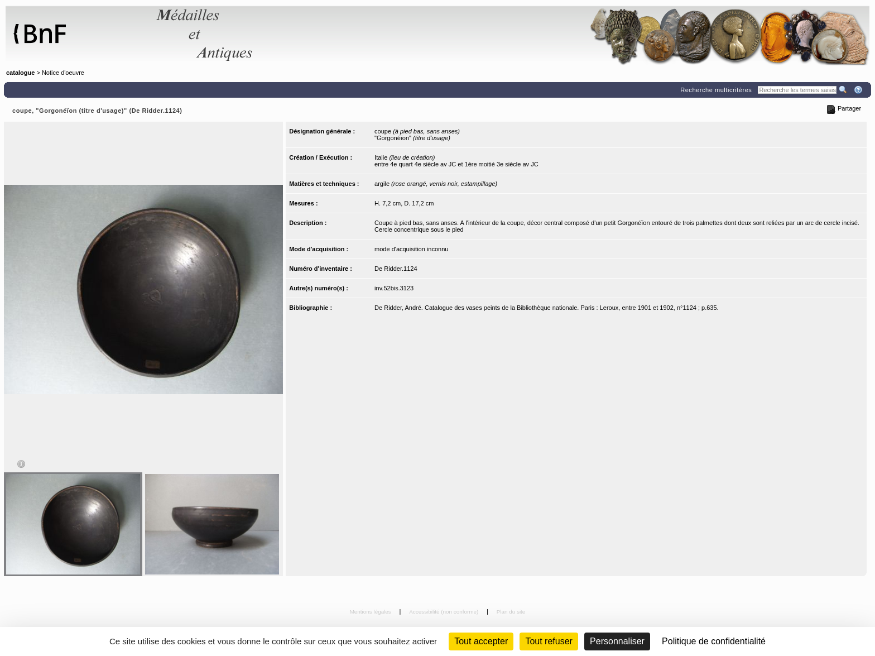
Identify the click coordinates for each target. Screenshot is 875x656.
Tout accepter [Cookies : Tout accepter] (481, 641)
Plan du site (511, 612)
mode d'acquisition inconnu (411, 249)
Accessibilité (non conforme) (444, 612)
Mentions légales (371, 612)
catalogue (20, 72)
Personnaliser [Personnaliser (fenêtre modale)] (617, 641)
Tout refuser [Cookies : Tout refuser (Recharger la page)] (548, 641)
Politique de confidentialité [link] (714, 641)
